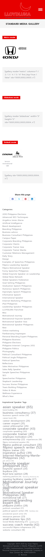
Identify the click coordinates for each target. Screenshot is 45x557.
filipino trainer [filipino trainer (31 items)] (13, 450)
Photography (8, 351)
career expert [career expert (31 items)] (14, 423)
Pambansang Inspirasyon (14, 333)
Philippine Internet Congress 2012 (18, 345)
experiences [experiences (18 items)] (34, 439)
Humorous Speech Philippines (16, 289)
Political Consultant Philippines (17, 354)
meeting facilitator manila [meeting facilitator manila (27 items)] (19, 479)
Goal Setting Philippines (13, 283)
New (4, 327)
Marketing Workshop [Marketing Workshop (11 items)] (31, 477)
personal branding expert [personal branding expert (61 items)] (17, 501)
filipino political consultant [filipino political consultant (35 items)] (22, 445)
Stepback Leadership (12, 381)
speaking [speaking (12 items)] (34, 522)
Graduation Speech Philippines (17, 286)
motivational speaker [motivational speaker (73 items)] (20, 488)
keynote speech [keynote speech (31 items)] (15, 468)
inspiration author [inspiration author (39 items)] (17, 453)
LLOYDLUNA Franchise (12, 310)
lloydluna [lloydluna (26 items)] (10, 471)
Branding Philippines (12, 229)
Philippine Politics (10, 348)
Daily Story (7, 256)
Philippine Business (11, 339)
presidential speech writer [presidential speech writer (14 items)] (15, 514)
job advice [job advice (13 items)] (8, 461)
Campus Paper (9, 238)
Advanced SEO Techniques (15, 217)
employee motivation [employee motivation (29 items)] (17, 437)
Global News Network (12, 277)
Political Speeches (11, 360)
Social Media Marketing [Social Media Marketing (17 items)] (15, 522)
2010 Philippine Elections (14, 214)
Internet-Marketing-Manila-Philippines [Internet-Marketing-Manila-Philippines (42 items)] (22, 456)
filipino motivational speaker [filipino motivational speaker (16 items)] (16, 442)
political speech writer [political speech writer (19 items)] (15, 511)
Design (5, 259)
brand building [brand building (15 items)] (10, 410)
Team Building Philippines (14, 387)
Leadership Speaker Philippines (17, 307)
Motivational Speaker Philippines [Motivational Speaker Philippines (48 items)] (18, 493)
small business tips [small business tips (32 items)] (16, 519)
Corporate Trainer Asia (13, 247)
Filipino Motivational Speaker (16, 268)
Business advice (10, 232)
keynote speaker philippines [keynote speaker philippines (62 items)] (16, 464)
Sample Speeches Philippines (16, 372)
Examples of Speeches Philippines (18, 262)
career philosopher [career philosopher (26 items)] (15, 426)
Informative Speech (11, 295)
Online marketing (10, 330)
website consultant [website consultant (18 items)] (14, 530)
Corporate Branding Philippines (17, 241)
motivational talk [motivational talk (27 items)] (15, 498)
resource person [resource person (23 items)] (14, 516)
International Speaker (12, 298)
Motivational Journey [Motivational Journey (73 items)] (20, 483)
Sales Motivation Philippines (15, 366)
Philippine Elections (11, 342)
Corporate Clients (10, 244)
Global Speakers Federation (15, 280)
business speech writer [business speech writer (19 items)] (16, 415)
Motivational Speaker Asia (14, 322)
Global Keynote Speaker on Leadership (21, 274)
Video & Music (9, 390)
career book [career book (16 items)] (9, 418)
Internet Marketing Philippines (16, 301)
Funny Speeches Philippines (15, 271)
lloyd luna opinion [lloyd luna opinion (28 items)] (15, 474)
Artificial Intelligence (12, 223)
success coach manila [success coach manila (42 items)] (21, 524)
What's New (8, 396)
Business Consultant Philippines (17, 235)
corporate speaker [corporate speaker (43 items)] (19, 428)
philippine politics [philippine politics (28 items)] (15, 505)
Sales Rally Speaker (11, 369)
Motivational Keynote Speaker (16, 319)
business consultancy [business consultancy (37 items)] (19, 412)
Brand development (11, 226)
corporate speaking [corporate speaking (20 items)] (15, 431)
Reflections (7, 363)
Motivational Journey (12, 316)
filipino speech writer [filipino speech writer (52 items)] (22, 447)
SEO (4, 375)
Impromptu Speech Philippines (16, 292)
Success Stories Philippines (15, 384)
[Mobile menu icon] (40, 9)
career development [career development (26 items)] (16, 421)
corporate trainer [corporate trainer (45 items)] (18, 434)
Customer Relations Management (18, 253)
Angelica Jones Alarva (13, 220)
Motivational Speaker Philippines (17, 325)
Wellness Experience (12, 393)
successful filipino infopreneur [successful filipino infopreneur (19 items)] (19, 527)
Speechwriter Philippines (14, 378)
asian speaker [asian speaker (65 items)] (18, 407)
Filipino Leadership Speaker (15, 265)
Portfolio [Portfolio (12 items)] (33, 511)
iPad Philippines (9, 304)
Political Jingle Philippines (14, 357)
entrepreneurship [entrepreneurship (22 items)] (14, 439)
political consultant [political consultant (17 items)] (13, 508)
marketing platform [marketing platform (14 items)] (12, 476)
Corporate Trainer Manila (14, 250)
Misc (4, 313)
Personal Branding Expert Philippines (19, 336)
